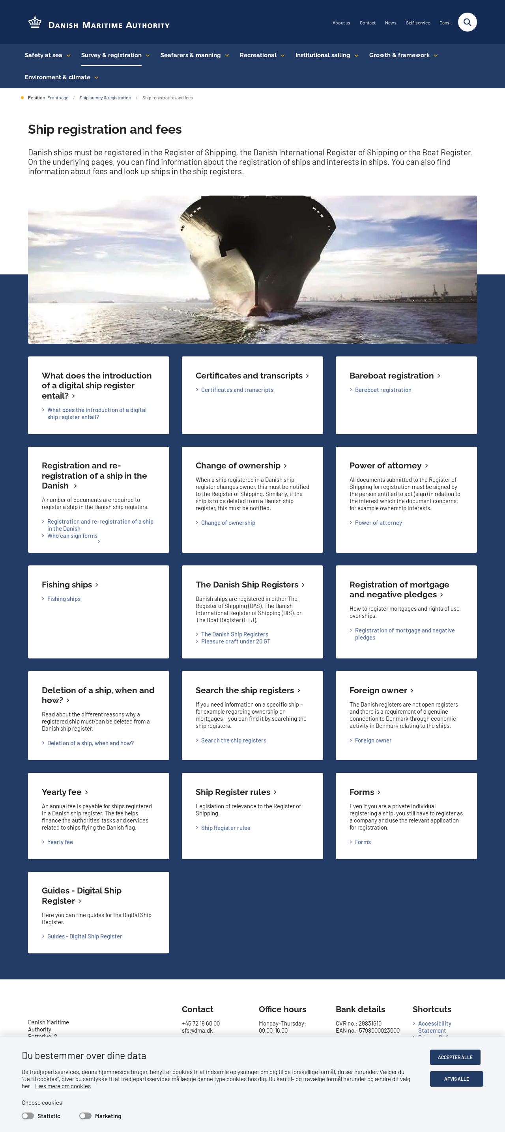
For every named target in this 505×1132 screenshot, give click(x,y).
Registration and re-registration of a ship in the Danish (94, 475)
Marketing (108, 1115)
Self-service (418, 22)
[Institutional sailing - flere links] (354, 55)
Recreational (258, 55)
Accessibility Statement (434, 1027)
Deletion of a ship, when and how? (90, 742)
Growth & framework (399, 55)
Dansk (446, 22)
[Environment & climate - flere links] (94, 77)
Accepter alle (458, 1057)
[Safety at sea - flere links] (66, 55)
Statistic (48, 1115)
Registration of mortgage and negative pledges (399, 590)
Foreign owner (378, 690)
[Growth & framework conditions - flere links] (434, 55)
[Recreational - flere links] (281, 55)
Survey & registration (111, 55)
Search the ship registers (245, 690)
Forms (362, 792)
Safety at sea (43, 55)
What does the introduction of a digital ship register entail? (97, 386)
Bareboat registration (392, 375)
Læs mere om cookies (52, 1085)
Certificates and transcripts (249, 375)
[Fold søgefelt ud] (467, 22)
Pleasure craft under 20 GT (236, 641)
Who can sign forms (72, 535)
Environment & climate (57, 77)
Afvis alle (458, 1079)
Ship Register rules (233, 792)
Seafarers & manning (191, 55)
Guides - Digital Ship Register (84, 936)
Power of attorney (386, 465)
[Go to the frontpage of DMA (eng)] (96, 22)
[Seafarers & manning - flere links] (225, 55)
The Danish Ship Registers (247, 584)
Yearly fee (62, 792)
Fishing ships (67, 584)
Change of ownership (238, 465)
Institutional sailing (323, 55)
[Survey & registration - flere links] (146, 55)
